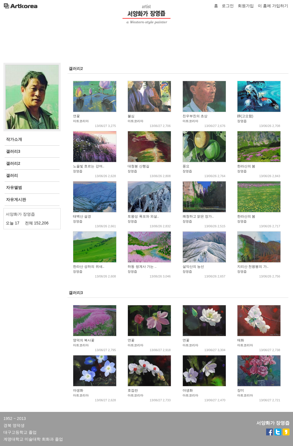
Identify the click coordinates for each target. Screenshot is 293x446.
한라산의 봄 (246, 166)
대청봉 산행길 (138, 166)
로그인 (228, 5)
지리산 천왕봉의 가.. (252, 267)
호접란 (133, 390)
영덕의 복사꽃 (83, 340)
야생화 (78, 390)
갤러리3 (76, 292)
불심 (131, 116)
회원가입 (246, 5)
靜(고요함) (245, 116)
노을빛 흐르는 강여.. (88, 166)
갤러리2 (76, 68)
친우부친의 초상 (195, 116)
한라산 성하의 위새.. (88, 267)
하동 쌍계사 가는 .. (142, 267)
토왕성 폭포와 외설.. (143, 216)
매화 (240, 340)
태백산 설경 (82, 216)
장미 (240, 390)
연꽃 (76, 116)
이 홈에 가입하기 (273, 5)
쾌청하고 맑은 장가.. (198, 216)
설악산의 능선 (193, 267)
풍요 (186, 166)
